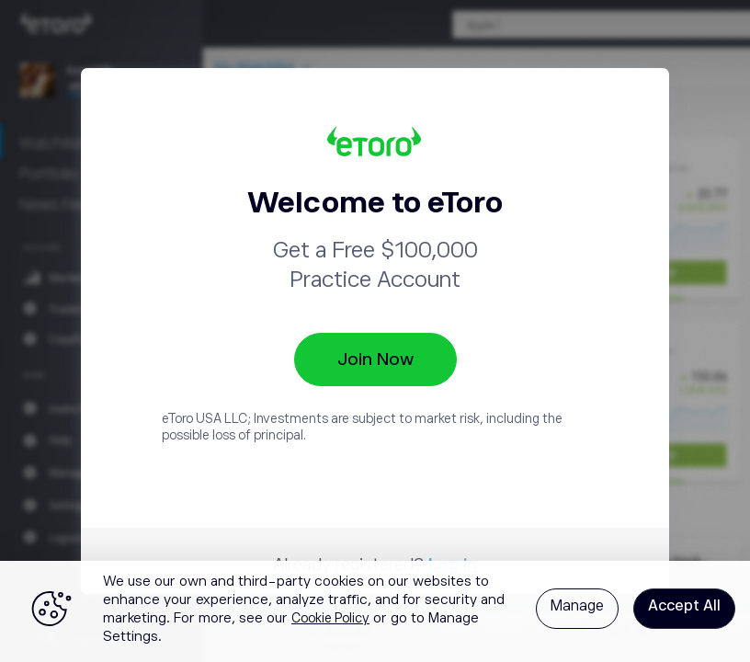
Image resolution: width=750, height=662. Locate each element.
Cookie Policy (330, 618)
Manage (577, 606)
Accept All (684, 606)
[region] (375, 611)
